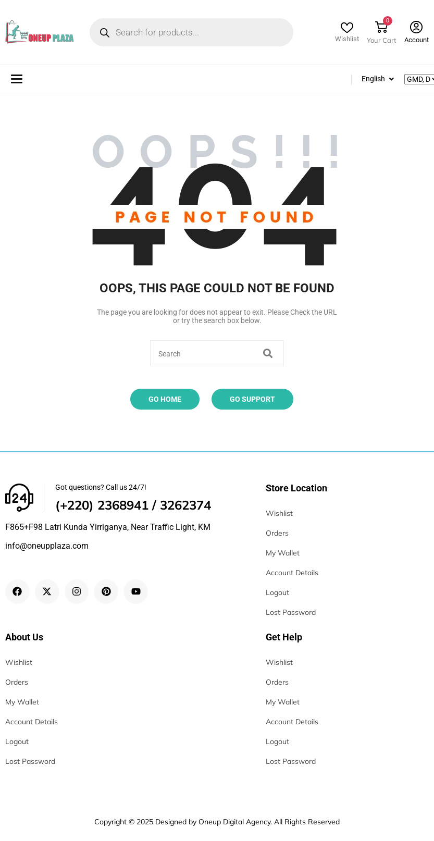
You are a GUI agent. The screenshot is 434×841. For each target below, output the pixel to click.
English (373, 79)
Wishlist (347, 39)
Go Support (252, 399)
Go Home (164, 399)
